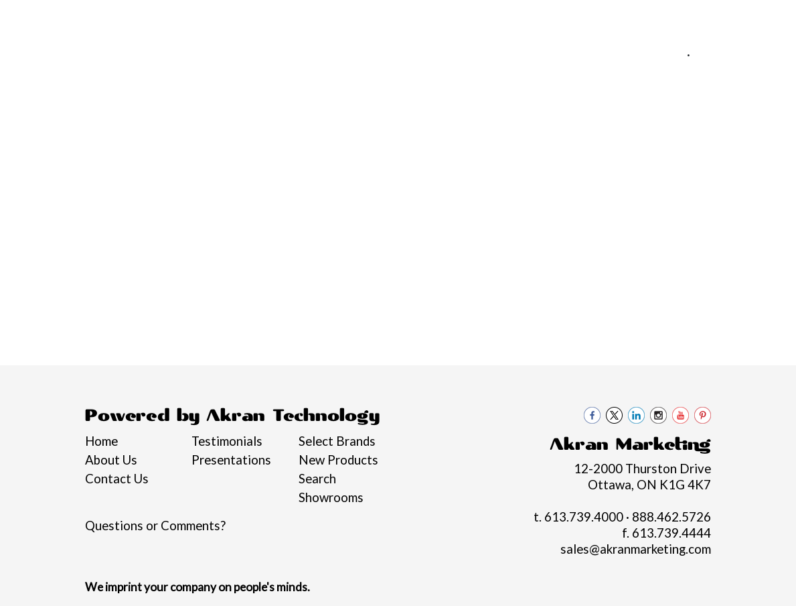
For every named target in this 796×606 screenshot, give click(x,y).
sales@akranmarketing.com (701, 70)
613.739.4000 (640, 54)
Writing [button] (741, 146)
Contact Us (366, 18)
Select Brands (337, 441)
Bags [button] (297, 146)
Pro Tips (178, 18)
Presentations (231, 459)
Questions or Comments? (155, 525)
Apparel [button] (169, 146)
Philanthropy (248, 18)
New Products (338, 459)
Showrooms (331, 497)
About (72, 18)
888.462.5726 (737, 54)
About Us (111, 459)
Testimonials (226, 441)
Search (317, 478)
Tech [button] (682, 146)
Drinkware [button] (365, 146)
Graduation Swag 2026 (38, 154)
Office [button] (626, 146)
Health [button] (565, 146)
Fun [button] (429, 146)
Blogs (309, 18)
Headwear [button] (492, 146)
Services (122, 18)
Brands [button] (103, 146)
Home (29, 18)
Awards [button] (237, 146)
